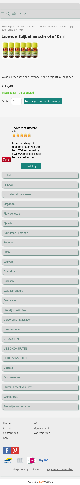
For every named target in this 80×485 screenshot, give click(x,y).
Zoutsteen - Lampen (16, 233)
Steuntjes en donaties (17, 406)
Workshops (11, 397)
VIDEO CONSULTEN (15, 348)
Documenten (12, 377)
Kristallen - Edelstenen (17, 194)
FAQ (5, 438)
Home (7, 423)
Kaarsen (9, 281)
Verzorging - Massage (17, 319)
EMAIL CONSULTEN (15, 358)
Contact (8, 428)
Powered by (40, 482)
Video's (8, 368)
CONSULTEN (11, 339)
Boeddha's (10, 271)
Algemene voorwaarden (60, 469)
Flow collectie (12, 213)
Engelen (8, 242)
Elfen (7, 252)
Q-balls (8, 223)
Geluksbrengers (13, 290)
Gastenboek (10, 433)
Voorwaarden (42, 433)
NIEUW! (8, 184)
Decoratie (10, 300)
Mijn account (41, 428)
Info (36, 423)
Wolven (8, 262)
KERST (7, 175)
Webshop (7, 26)
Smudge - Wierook (15, 310)
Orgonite (9, 204)
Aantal (5, 101)
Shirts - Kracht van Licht (18, 387)
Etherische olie (47, 26)
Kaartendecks (12, 329)
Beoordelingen (31, 166)
